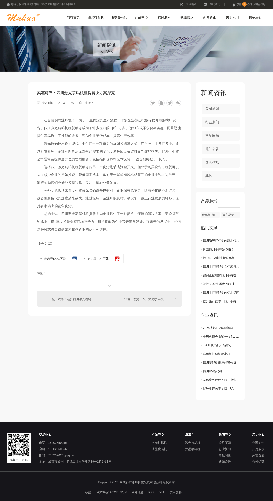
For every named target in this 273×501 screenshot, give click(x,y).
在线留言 (215, 4)
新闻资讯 (209, 17)
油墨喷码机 (119, 17)
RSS (151, 492)
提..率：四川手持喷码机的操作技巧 (221, 258)
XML (162, 492)
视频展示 (186, 17)
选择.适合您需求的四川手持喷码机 (221, 284)
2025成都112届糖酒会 (218, 328)
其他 (208, 176)
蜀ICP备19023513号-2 (112, 492)
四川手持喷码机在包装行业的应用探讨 (221, 266)
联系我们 (255, 17)
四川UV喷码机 (212, 371)
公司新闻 (212, 109)
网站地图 (191, 4)
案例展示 (164, 17)
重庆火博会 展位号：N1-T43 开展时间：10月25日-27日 (221, 336)
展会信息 (212, 162)
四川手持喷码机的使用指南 (221, 292)
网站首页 (73, 17)
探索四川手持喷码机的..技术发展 (221, 249)
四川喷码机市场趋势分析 (219, 362)
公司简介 (258, 442)
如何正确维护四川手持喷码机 (221, 275)
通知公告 (212, 149)
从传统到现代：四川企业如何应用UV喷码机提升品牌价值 (221, 380)
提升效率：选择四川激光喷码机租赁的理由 (73, 299)
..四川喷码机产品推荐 (217, 345)
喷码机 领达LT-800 (211, 215)
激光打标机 (96, 17)
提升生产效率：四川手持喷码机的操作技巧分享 (221, 301)
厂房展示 (258, 449)
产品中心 (141, 17)
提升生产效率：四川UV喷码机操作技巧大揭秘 (221, 388)
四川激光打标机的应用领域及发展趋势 (221, 240)
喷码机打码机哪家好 (216, 354)
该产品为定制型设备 (231, 215)
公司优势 (258, 461)
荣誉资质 (258, 455)
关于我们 (232, 17)
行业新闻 (212, 122)
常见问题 (212, 135)
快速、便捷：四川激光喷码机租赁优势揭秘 (150, 299)
